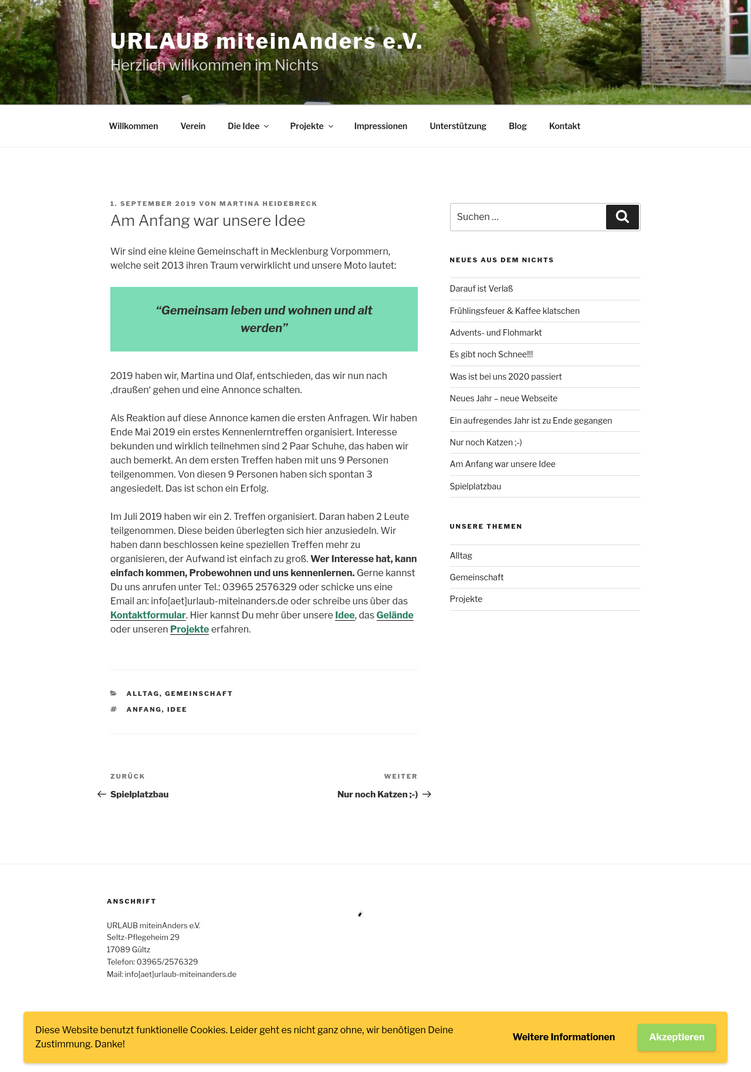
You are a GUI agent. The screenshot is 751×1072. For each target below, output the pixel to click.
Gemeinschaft (199, 693)
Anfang (144, 709)
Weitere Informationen (564, 1037)
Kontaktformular (148, 615)
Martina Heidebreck (268, 203)
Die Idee (249, 126)
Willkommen (133, 126)
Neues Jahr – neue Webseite (504, 398)
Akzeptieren (677, 1037)
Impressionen (381, 126)
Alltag (143, 693)
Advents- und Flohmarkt (496, 332)
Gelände (395, 615)
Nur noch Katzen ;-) (486, 442)
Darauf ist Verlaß (481, 288)
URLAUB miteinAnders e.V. (267, 41)
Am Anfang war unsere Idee (503, 464)
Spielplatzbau (476, 486)
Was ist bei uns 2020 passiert (506, 376)
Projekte (312, 126)
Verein (192, 126)
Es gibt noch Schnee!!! (491, 354)
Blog (518, 126)
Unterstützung (457, 126)
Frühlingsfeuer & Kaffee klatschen (515, 311)
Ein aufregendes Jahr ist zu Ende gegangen (531, 420)
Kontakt (564, 126)
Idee (345, 615)
